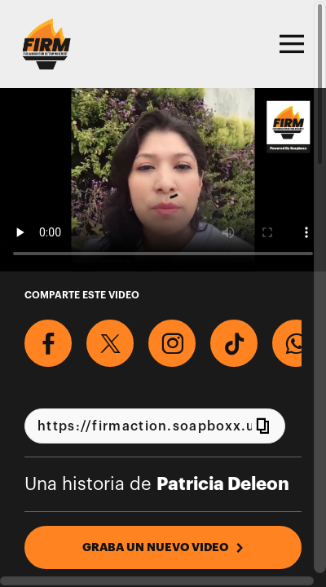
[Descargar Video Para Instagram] (172, 343)
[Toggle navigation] (289, 44)
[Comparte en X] (110, 343)
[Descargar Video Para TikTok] (234, 343)
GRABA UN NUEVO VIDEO (163, 547)
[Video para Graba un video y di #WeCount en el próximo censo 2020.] (163, 179)
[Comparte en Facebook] (48, 343)
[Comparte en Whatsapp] (295, 343)
